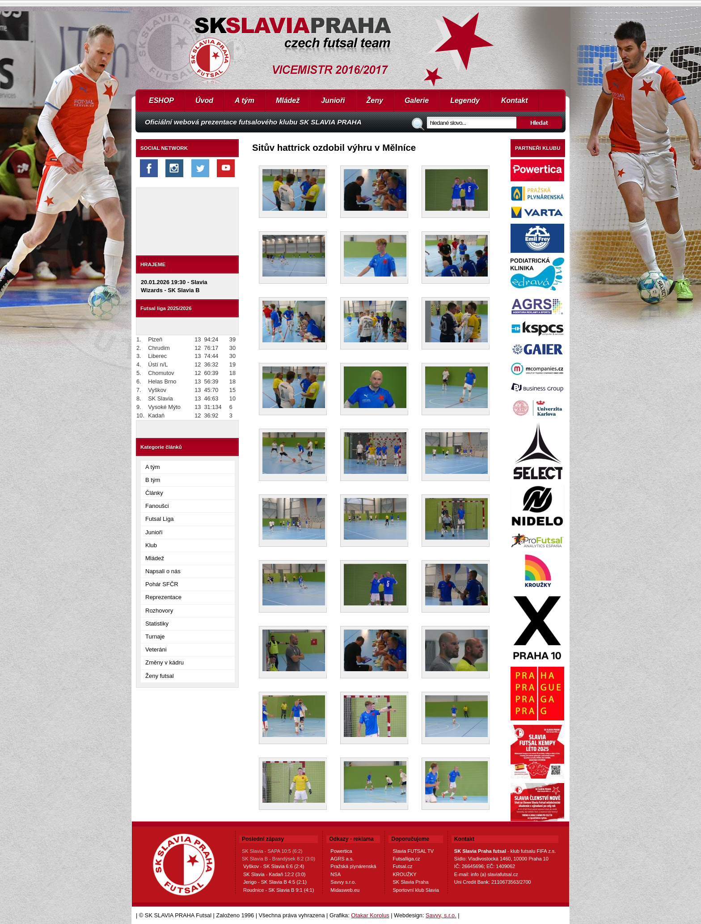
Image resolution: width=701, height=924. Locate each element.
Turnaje (155, 636)
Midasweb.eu (344, 890)
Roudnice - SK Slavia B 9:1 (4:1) (278, 890)
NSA (335, 874)
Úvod (204, 100)
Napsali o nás (163, 571)
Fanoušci (157, 505)
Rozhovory (159, 610)
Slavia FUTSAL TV (413, 851)
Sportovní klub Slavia (416, 890)
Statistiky (157, 623)
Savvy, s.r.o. (441, 915)
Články (154, 493)
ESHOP (161, 100)
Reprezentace (163, 597)
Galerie (417, 100)
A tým (244, 100)
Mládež (288, 100)
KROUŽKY (404, 874)
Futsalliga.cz (406, 858)
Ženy (375, 100)
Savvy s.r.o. (343, 882)
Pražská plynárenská (353, 866)
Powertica (341, 851)
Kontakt (514, 100)
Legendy (465, 100)
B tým (152, 480)
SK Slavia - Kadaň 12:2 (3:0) (274, 874)
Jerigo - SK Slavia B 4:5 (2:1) (275, 882)
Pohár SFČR (161, 584)
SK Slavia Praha (410, 882)
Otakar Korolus (370, 915)
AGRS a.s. (342, 858)
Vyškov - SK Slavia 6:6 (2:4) (273, 866)
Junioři (333, 100)
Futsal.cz (402, 866)
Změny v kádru (164, 662)
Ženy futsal (159, 676)
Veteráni (156, 649)
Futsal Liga (159, 518)
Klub (151, 545)
